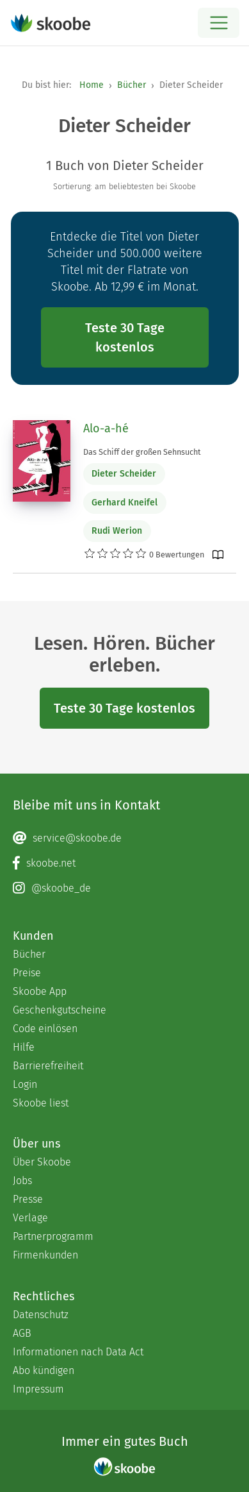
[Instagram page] (124, 888)
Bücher (131, 85)
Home (91, 85)
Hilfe (24, 1047)
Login (25, 1084)
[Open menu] (218, 23)
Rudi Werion (117, 530)
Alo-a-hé (106, 428)
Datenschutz (40, 1315)
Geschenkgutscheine (59, 1010)
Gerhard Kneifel (124, 502)
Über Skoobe (42, 1162)
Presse (28, 1199)
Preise (27, 973)
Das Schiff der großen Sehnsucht (142, 452)
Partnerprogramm (53, 1236)
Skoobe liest (40, 1103)
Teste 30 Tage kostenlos (125, 337)
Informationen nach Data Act (78, 1352)
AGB (22, 1333)
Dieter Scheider (124, 473)
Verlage (30, 1218)
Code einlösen (45, 1028)
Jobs (22, 1180)
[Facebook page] (124, 863)
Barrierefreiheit (48, 1066)
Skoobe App (40, 991)
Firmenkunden (45, 1255)
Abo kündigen (43, 1370)
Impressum (38, 1389)
